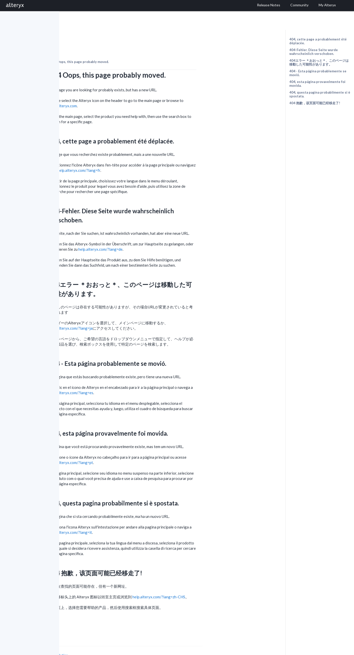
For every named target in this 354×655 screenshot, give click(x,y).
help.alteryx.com (122, 92)
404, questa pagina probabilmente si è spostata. (319, 94)
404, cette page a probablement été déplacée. (318, 41)
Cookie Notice (116, 641)
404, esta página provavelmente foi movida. (317, 84)
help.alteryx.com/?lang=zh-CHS (217, 583)
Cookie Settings (78, 646)
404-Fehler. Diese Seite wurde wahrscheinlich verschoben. (313, 52)
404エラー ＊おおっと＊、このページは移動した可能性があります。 (319, 62)
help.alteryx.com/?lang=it (129, 518)
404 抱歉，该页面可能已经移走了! (314, 103)
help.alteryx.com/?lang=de (159, 235)
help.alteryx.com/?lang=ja (129, 314)
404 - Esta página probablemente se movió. (317, 73)
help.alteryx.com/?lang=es (130, 378)
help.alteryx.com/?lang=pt (130, 448)
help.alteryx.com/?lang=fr (137, 156)
